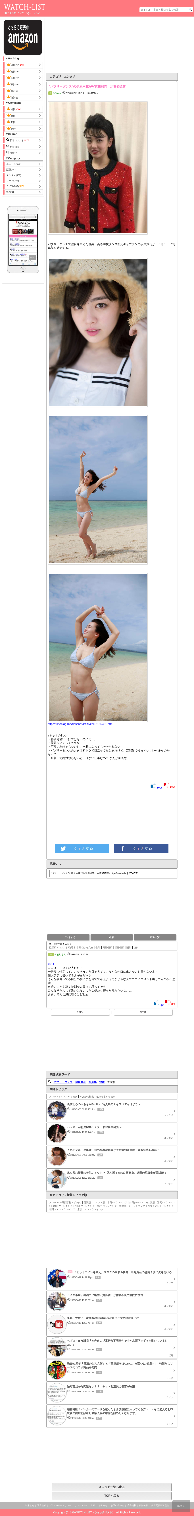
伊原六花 (80, 1082)
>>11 (51, 964)
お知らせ (103, 1505)
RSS (93, 1505)
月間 (11, 115)
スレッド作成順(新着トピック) (65, 1202)
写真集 (93, 1082)
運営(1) (10, 191)
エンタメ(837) (13, 175)
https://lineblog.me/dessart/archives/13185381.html (80, 723)
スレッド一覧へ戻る (112, 1487)
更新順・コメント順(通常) (63, 947)
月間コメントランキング (161, 1206)
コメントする (68, 937)
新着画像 (12, 146)
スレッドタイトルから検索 (63, 1096)
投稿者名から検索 (105, 1096)
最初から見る (86, 947)
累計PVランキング (107, 1206)
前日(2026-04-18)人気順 (142, 1202)
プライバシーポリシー (60, 1505)
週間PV (15, 64)
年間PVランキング (85, 1206)
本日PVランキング (117, 1202)
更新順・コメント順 (94, 1202)
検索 (111, 937)
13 (51, 954)
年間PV (12, 77)
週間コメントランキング (132, 1206)
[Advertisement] (82, 45)
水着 (102, 1082)
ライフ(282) (15, 186)
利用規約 (29, 1505)
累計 (11, 128)
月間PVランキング (62, 1206)
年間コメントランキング (62, 1209)
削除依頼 (143, 1505)
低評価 (12, 97)
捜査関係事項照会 (160, 1505)
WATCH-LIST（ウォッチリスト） (95, 1512)
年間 (11, 122)
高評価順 (107, 947)
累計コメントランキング (90, 1209)
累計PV (12, 84)
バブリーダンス (63, 1082)
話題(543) (11, 169)
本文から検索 (87, 1096)
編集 (136, 947)
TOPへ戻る (111, 1495)
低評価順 (119, 947)
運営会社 (41, 1505)
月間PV (12, 71)
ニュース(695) (13, 164)
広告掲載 (131, 1505)
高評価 (12, 90)
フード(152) (12, 180)
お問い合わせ (117, 1505)
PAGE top (181, 1506)
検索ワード (14, 152)
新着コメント (18, 140)
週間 (13, 109)
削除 (128, 947)
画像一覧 (155, 937)
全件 (97, 947)
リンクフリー (80, 1505)
